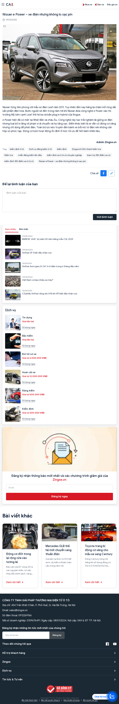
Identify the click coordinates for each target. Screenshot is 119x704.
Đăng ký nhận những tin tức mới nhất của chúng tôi (34, 628)
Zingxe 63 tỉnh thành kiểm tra (86, 149)
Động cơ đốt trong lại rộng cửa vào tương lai (18, 558)
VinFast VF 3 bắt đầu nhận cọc (37, 252)
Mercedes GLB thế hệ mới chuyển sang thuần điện (58, 550)
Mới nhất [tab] (23, 229)
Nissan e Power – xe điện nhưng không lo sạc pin (62, 161)
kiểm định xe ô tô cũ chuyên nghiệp (64, 155)
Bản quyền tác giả (90, 700)
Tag (4, 149)
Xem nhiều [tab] (10, 229)
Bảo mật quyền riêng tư (50, 700)
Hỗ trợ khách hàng (13, 653)
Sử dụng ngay (28, 327)
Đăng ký (57, 635)
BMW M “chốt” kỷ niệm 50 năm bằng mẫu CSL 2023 (47, 239)
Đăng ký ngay (59, 496)
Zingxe (6, 661)
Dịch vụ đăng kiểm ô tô (40, 149)
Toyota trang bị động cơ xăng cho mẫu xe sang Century (98, 550)
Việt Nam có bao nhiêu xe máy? (37, 280)
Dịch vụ (6, 670)
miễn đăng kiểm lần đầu (30, 155)
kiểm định (62, 149)
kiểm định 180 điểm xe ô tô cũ (19, 161)
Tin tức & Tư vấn (12, 679)
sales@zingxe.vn (18, 610)
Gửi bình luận (105, 217)
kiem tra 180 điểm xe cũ (98, 155)
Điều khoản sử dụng (71, 700)
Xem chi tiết (13, 582)
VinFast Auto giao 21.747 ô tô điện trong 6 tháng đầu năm (50, 266)
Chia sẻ (94, 173)
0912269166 (25, 615)
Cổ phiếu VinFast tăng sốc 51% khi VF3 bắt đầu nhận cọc (49, 293)
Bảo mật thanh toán (29, 700)
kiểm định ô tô (17, 149)
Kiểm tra (8, 155)
